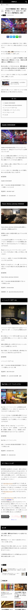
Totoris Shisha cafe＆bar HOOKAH (13, 105)
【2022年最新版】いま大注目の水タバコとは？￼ (17, 83)
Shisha (4, 15)
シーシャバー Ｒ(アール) (11, 107)
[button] (8, 37)
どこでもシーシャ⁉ (9, 112)
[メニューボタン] (2, 2)
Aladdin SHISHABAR (10, 103)
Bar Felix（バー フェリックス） (12, 110)
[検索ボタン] (26, 2)
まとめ (6, 114)
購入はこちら (14, 519)
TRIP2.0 (14, 2)
